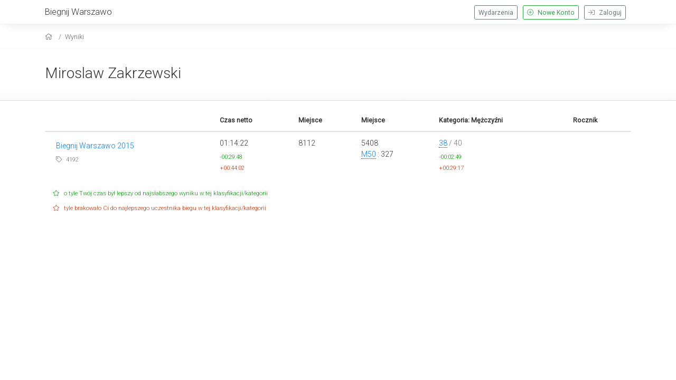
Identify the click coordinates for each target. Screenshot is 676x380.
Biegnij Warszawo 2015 (95, 145)
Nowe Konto (551, 12)
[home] (50, 37)
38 (443, 143)
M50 (368, 154)
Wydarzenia (495, 12)
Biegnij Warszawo (78, 11)
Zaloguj (605, 12)
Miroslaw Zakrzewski (113, 73)
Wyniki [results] (74, 37)
